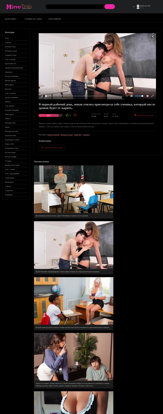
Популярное (55, 19)
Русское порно (10, 152)
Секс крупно (9, 106)
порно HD (77, 135)
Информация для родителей (150, 404)
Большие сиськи (11, 51)
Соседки (8, 161)
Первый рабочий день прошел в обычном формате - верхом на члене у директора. (138, 310)
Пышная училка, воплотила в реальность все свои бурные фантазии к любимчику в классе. (140, 231)
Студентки (9, 190)
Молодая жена (10, 123)
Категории (11, 19)
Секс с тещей (10, 169)
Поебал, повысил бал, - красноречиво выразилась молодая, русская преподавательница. (136, 346)
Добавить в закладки (144, 115)
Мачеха (7, 119)
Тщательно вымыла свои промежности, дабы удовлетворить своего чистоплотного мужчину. (54, 382)
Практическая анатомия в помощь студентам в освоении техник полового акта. (97, 345)
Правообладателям (131, 407)
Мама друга (9, 114)
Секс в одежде (10, 59)
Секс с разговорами (12, 174)
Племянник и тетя (11, 148)
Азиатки (8, 42)
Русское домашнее (11, 76)
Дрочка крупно (10, 80)
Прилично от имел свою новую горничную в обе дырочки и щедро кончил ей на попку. (96, 231)
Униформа (9, 195)
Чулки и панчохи (53, 135)
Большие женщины (12, 110)
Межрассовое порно (12, 165)
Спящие (8, 186)
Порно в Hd (9, 144)
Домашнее (9, 72)
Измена (7, 102)
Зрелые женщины (11, 97)
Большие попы (10, 47)
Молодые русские (11, 131)
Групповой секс (10, 64)
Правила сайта (129, 404)
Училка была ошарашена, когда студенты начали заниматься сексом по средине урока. (53, 345)
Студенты (86, 135)
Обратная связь (146, 407)
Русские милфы (10, 157)
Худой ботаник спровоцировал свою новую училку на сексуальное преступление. (96, 193)
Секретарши (9, 178)
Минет (7, 127)
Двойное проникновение (14, 68)
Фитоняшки (9, 182)
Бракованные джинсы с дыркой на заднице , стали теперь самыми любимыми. (53, 310)
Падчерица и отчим (12, 140)
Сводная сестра (10, 55)
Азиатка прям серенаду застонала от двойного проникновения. (97, 310)
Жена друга (9, 85)
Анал (7, 38)
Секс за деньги (10, 93)
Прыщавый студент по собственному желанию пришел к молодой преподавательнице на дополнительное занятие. (97, 271)
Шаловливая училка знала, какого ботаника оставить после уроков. (53, 193)
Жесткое (8, 89)
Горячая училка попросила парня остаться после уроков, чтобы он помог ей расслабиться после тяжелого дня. (140, 271)
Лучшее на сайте (33, 19)
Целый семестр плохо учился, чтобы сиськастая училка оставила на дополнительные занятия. (136, 194)
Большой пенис (10, 135)
